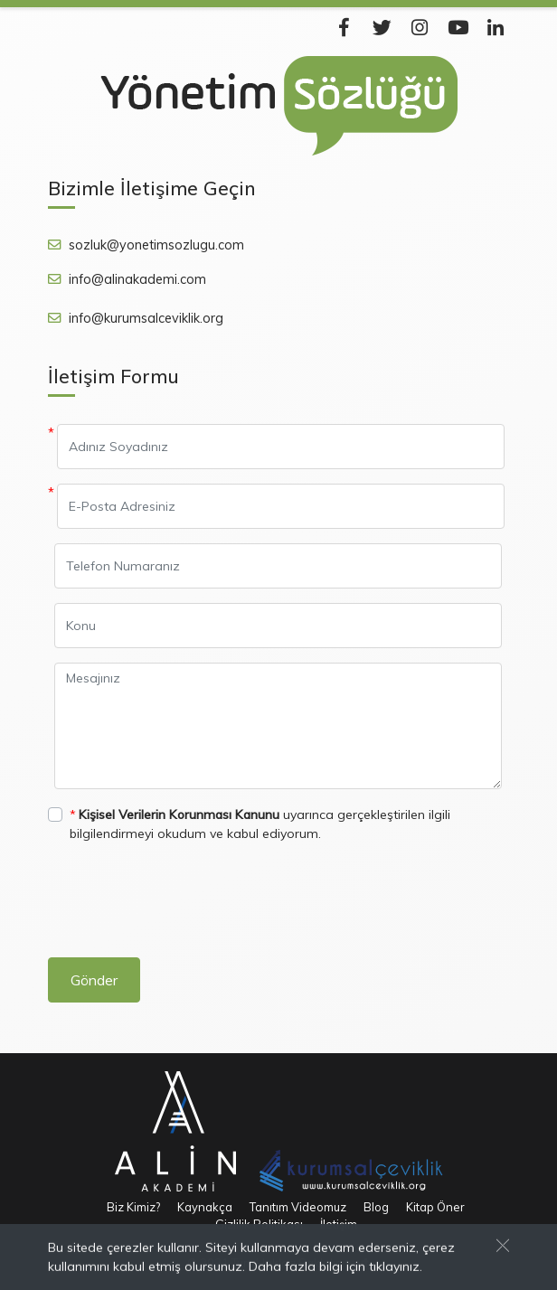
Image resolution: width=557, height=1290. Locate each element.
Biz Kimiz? (133, 1207)
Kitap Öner (435, 1207)
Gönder (94, 980)
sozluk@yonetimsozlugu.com (156, 245)
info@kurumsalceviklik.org (146, 318)
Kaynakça (204, 1207)
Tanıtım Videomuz (298, 1207)
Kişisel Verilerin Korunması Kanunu (179, 814)
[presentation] (185, 907)
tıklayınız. (395, 1267)
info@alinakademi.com (137, 279)
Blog (376, 1207)
